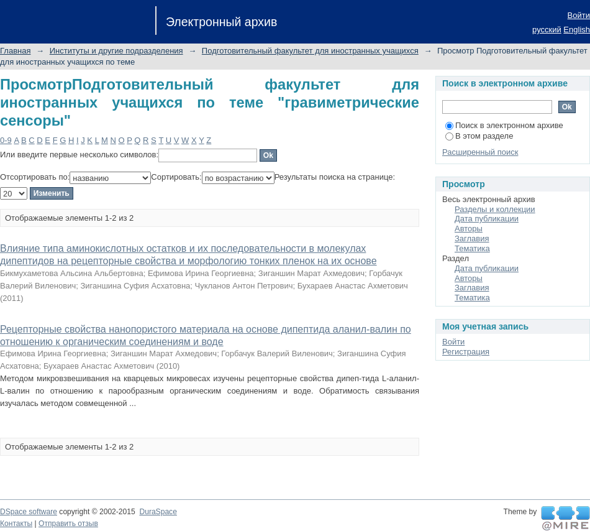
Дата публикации (487, 218)
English (576, 29)
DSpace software (28, 511)
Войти (579, 15)
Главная (15, 50)
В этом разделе (479, 136)
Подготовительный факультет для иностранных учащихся (310, 50)
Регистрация (465, 351)
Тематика (472, 248)
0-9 (6, 140)
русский (546, 29)
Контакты (16, 523)
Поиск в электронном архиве (504, 125)
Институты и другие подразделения (116, 50)
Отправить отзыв (68, 523)
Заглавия (472, 238)
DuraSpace (157, 511)
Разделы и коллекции (495, 209)
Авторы (469, 228)
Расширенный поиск (480, 152)
